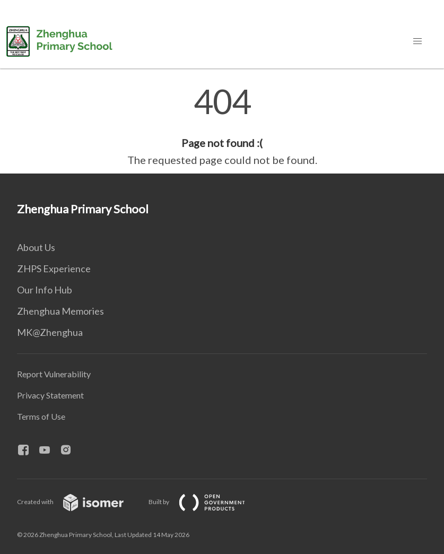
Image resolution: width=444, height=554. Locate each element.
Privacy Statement (50, 395)
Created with (79, 502)
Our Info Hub (44, 290)
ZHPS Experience (54, 268)
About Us (36, 247)
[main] (222, 126)
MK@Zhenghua (50, 332)
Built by (205, 502)
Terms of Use (41, 416)
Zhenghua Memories (60, 311)
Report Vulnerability (54, 374)
